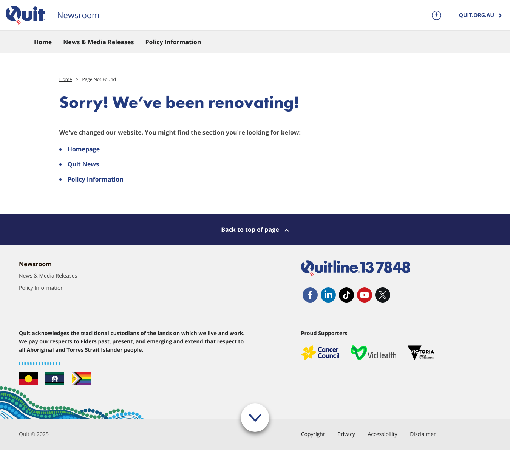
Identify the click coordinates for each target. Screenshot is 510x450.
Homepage (84, 149)
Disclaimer (423, 434)
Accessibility (382, 434)
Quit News (83, 164)
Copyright (313, 434)
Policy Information (96, 179)
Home (65, 79)
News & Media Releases (48, 275)
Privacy (346, 434)
